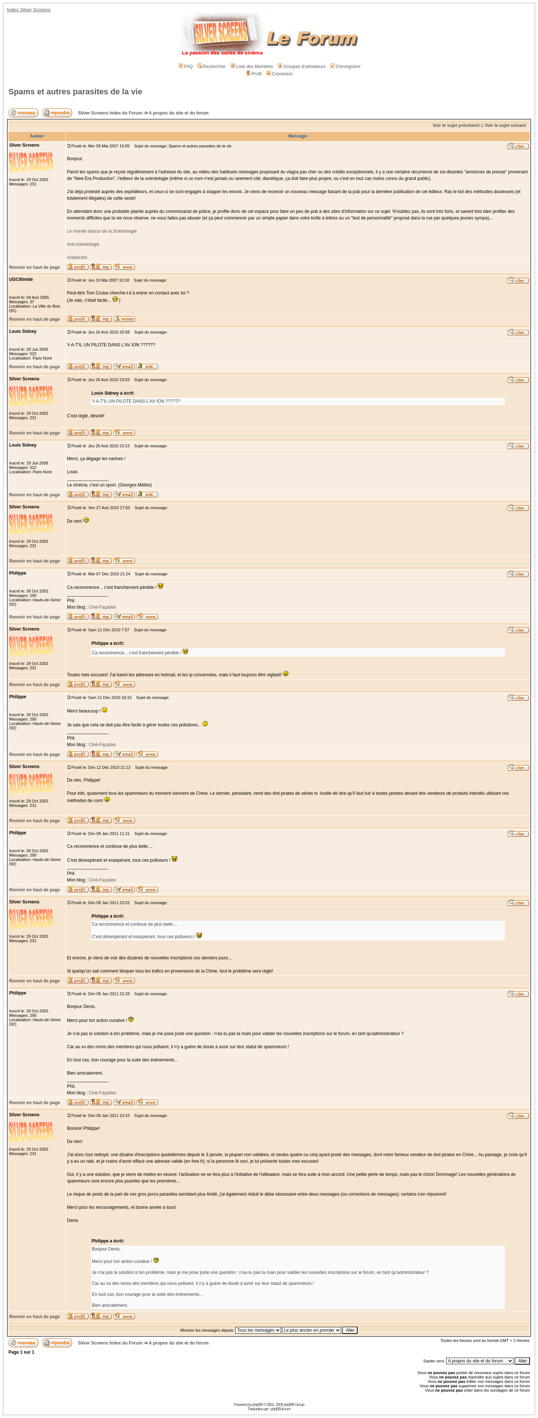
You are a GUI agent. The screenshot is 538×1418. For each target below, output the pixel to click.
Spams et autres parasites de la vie (75, 91)
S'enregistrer (345, 66)
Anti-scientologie (83, 244)
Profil (254, 73)
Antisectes (77, 257)
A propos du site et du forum (179, 113)
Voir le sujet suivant (505, 125)
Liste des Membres (252, 66)
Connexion (279, 73)
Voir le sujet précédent (456, 125)
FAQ (186, 66)
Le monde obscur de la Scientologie (102, 231)
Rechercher (212, 66)
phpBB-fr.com (280, 1409)
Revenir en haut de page (34, 267)
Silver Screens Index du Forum (110, 113)
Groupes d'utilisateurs (302, 66)
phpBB (257, 1404)
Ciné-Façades (101, 607)
